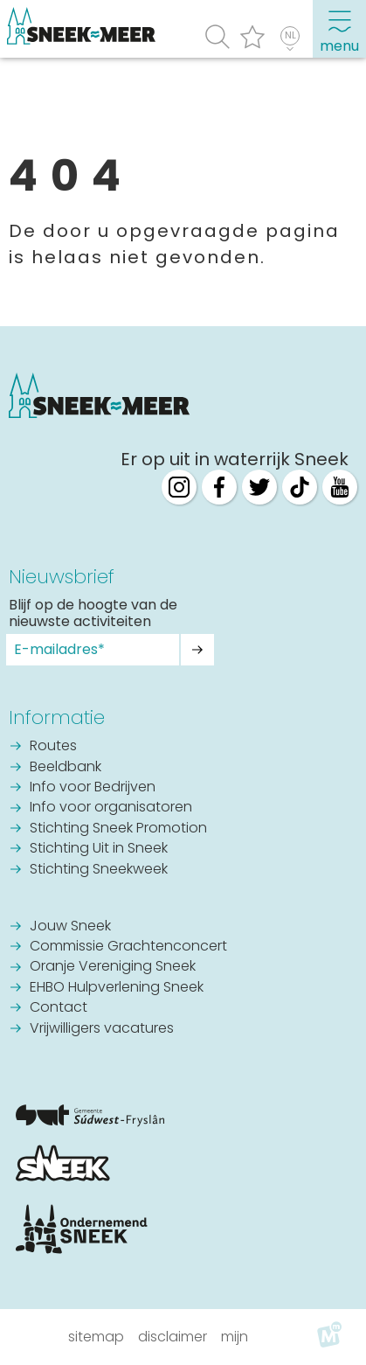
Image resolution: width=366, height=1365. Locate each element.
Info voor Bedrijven (92, 788)
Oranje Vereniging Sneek (113, 967)
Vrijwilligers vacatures (102, 1029)
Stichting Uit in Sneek (99, 849)
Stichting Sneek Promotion (118, 829)
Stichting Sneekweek (99, 870)
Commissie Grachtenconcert (128, 947)
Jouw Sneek (70, 927)
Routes (53, 747)
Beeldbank (65, 768)
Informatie (57, 717)
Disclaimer (172, 1337)
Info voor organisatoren (111, 808)
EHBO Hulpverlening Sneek (117, 988)
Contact (58, 1008)
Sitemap (96, 1337)
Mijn (234, 1337)
